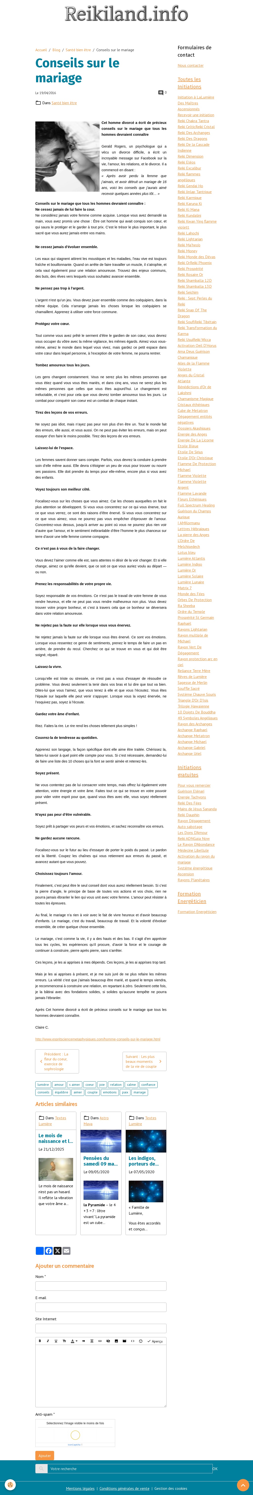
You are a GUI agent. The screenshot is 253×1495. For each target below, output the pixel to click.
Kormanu (192, 522)
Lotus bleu (186, 552)
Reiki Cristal (205, 126)
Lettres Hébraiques (193, 528)
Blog (56, 49)
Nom (39, 1276)
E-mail (40, 1297)
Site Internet (46, 1318)
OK (215, 1468)
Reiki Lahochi (188, 233)
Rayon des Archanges (195, 723)
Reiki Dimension (190, 156)
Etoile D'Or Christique (195, 457)
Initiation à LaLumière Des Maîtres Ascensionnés (196, 103)
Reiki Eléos (186, 162)
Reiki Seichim (188, 292)
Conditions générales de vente (124, 1488)
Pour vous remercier (194, 785)
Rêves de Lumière (192, 676)
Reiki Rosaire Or (190, 274)
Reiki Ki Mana (188, 209)
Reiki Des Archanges (194, 132)
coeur (89, 1084)
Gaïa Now (201, 838)
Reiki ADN (185, 838)
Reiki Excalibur (189, 168)
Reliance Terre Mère (194, 670)
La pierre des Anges (193, 534)
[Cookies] (10, 1484)
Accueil (41, 49)
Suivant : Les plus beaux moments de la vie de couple (144, 1061)
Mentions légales (80, 1488)
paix (125, 1092)
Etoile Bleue (188, 445)
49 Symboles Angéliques (198, 717)
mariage (140, 1092)
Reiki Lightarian (190, 239)
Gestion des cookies (170, 1488)
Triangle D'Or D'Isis (193, 700)
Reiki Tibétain (205, 321)
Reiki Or (184, 262)
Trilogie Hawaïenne (193, 706)
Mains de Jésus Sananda (197, 808)
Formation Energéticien (197, 911)
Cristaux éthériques (194, 404)
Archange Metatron (194, 735)
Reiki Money (187, 250)
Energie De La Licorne (196, 440)
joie (102, 1084)
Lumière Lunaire (191, 581)
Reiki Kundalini (189, 215)
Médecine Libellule (193, 850)
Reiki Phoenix (201, 262)
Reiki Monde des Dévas (196, 256)
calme (131, 1084)
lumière (43, 1084)
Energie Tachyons (192, 797)
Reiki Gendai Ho (190, 185)
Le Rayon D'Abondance (196, 844)
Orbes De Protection (195, 599)
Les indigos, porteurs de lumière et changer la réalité (142, 1161)
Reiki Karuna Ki (190, 203)
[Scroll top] (243, 1485)
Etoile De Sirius (190, 451)
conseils (43, 1092)
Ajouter (45, 1455)
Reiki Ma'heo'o (189, 244)
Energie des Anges (192, 434)
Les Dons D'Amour (193, 832)
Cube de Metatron (193, 410)
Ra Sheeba (186, 605)
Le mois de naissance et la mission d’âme (55, 1138)
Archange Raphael (192, 729)
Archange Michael (192, 741)
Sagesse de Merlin (192, 682)
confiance (148, 1084)
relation (116, 1084)
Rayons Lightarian (192, 629)
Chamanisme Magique (195, 398)
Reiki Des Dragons (192, 138)
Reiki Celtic (186, 126)
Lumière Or (187, 570)
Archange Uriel (189, 753)
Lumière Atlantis (191, 558)
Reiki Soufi (186, 321)
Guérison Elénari (191, 791)
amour (59, 1084)
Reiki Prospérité (190, 268)
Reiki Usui (185, 339)
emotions (110, 1092)
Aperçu (155, 1341)
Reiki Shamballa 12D (195, 280)
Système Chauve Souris (197, 694)
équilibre (61, 1092)
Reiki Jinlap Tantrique (195, 191)
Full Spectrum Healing (196, 505)
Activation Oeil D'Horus (197, 345)
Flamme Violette (192, 475)
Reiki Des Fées (189, 802)
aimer (78, 1092)
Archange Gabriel (191, 747)
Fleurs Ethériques (192, 499)
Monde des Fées (191, 593)
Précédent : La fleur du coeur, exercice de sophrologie (53, 1061)
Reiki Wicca (202, 339)
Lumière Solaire (190, 576)
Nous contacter (191, 65)
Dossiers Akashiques (194, 428)
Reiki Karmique (190, 197)
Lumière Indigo (190, 564)
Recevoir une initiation (196, 114)
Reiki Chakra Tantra (193, 120)
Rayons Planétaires (194, 879)
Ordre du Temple (191, 611)
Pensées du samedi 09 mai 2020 (99, 1161)
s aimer (74, 1084)
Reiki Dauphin (188, 814)
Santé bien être (78, 49)
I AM (181, 522)
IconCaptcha (74, 1445)
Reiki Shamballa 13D (195, 286)
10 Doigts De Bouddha (196, 712)
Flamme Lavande (192, 493)
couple (92, 1092)
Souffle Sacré (189, 688)
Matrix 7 (185, 587)
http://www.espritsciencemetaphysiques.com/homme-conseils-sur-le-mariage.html (97, 1039)
